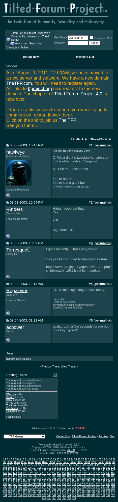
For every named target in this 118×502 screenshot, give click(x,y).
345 (74, 495)
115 (74, 467)
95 (95, 465)
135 (59, 470)
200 (39, 478)
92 (84, 465)
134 (54, 470)
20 (57, 459)
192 (113, 476)
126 (15, 470)
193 (5, 478)
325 (88, 492)
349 (93, 495)
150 (20, 473)
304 (98, 489)
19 (54, 459)
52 (57, 462)
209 (83, 478)
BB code (11, 394)
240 (10, 484)
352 (108, 495)
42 (22, 462)
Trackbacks (12, 405)
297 (64, 489)
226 (54, 481)
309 (10, 492)
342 (59, 495)
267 (29, 487)
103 (15, 467)
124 (5, 470)
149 (15, 473)
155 (44, 473)
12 (29, 459)
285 (5, 489)
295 (54, 489)
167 (103, 473)
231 (79, 481)
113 (64, 467)
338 (39, 495)
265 (20, 487)
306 (108, 489)
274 (64, 487)
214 (108, 478)
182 (64, 476)
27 (82, 459)
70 (7, 465)
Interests (33, 36)
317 (49, 492)
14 (37, 459)
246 (39, 484)
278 (83, 487)
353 (113, 495)
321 (69, 492)
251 (64, 484)
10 (22, 459)
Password (59, 43)
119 (93, 467)
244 (29, 484)
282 (103, 487)
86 (63, 465)
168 (108, 473)
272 (54, 487)
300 (79, 489)
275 (69, 487)
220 (24, 481)
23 (68, 459)
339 (44, 495)
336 (29, 495)
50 (50, 462)
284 (113, 487)
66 (106, 462)
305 (103, 489)
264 (15, 487)
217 (10, 481)
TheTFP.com (19, 83)
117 (83, 467)
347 (83, 495)
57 (74, 462)
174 (24, 476)
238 (113, 481)
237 (108, 481)
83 (53, 465)
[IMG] (9, 400)
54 (64, 462)
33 (103, 459)
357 (59, 498)
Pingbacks (12, 408)
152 (29, 473)
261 (113, 484)
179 (49, 476)
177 (39, 476)
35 (110, 459)
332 (10, 495)
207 (74, 478)
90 (77, 465)
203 (54, 478)
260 (108, 484)
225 (49, 481)
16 (44, 459)
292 (39, 489)
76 (28, 465)
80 (42, 465)
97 (102, 465)
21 (61, 459)
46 (36, 462)
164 (88, 473)
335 (24, 495)
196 (20, 478)
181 (59, 476)
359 (69, 498)
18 (50, 459)
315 (39, 492)
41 (18, 462)
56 (71, 462)
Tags (9, 353)
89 (74, 465)
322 (74, 492)
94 (91, 465)
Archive (103, 436)
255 (83, 484)
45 (32, 462)
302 (88, 489)
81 (46, 465)
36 (114, 459)
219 (20, 481)
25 (75, 459)
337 (34, 495)
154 (39, 473)
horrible (10, 358)
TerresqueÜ (18, 250)
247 (44, 484)
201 (44, 478)
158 (59, 473)
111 (54, 467)
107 (34, 467)
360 (74, 498)
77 (32, 465)
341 (54, 495)
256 (88, 484)
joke (18, 358)
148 (10, 473)
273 (59, 487)
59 (81, 462)
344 (69, 495)
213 (103, 478)
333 (15, 495)
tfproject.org (40, 88)
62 (92, 462)
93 (88, 465)
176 (34, 476)
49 (46, 462)
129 (29, 470)
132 (44, 470)
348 (88, 495)
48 (43, 462)
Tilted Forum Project (84, 436)
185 (79, 476)
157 (54, 473)
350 (98, 495)
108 (39, 467)
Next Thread (69, 366)
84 (56, 465)
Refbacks (11, 411)
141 (88, 470)
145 (108, 470)
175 (29, 476)
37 (4, 462)
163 (83, 473)
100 (113, 465)
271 (49, 487)
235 (98, 481)
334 (20, 495)
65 (102, 462)
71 (11, 465)
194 (10, 478)
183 (69, 476)
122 (108, 467)
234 (93, 481)
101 (5, 467)
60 (85, 462)
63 (95, 462)
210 (88, 478)
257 (93, 484)
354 (44, 498)
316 (44, 492)
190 (103, 476)
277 (79, 487)
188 (93, 476)
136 (64, 470)
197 (24, 478)
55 (67, 462)
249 (54, 484)
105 (24, 467)
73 (18, 465)
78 (35, 465)
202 (49, 478)
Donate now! (31, 56)
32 (100, 459)
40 (15, 462)
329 (108, 492)
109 (44, 467)
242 (20, 484)
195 (15, 478)
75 (25, 465)
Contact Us (63, 436)
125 (10, 470)
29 (89, 459)
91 (81, 465)
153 (34, 473)
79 (39, 465)
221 (29, 481)
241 (15, 484)
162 (79, 473)
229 (69, 481)
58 (78, 462)
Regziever (16, 290)
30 (93, 459)
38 (8, 462)
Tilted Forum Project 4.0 (78, 93)
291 (34, 489)
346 (79, 495)
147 (5, 473)
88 (70, 465)
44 (29, 462)
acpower (15, 327)
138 (74, 470)
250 (59, 484)
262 (5, 487)
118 (88, 467)
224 (44, 481)
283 (108, 487)
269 (39, 487)
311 (20, 492)
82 (49, 465)
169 (113, 473)
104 (20, 467)
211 (93, 478)
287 (15, 489)
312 (24, 492)
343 (64, 495)
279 (88, 487)
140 (83, 470)
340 (49, 495)
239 (5, 484)
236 (103, 481)
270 (44, 487)
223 (39, 481)
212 (98, 478)
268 (34, 487)
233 (88, 481)
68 (113, 462)
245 (34, 484)
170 (5, 476)
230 (74, 481)
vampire (26, 358)
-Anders (14, 209)
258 (98, 484)
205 (64, 478)
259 (103, 484)
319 (59, 492)
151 (24, 473)
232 (83, 481)
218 (15, 481)
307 (113, 489)
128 (24, 470)
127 (20, 470)
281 (98, 487)
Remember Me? (101, 38)
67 (109, 462)
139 (79, 470)
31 (96, 459)
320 (64, 492)
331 (5, 495)
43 (25, 462)
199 (34, 478)
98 (105, 465)
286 (10, 489)
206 (69, 478)
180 (54, 476)
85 (60, 465)
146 (113, 470)
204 (59, 478)
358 (64, 498)
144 (103, 470)
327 (98, 492)
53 (60, 462)
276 (74, 487)
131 (39, 470)
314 (34, 492)
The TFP (67, 120)
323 (79, 492)
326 (93, 492)
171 (10, 476)
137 (69, 470)
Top (112, 436)
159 (64, 473)
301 (83, 489)
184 (74, 476)
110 (49, 467)
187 (88, 476)
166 (98, 473)
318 (54, 492)
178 (44, 476)
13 (33, 459)
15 (40, 459)
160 (69, 473)
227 (59, 481)
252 (69, 484)
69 (4, 465)
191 (108, 476)
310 (15, 492)
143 (98, 470)
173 (20, 476)
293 (44, 489)
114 (69, 467)
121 (103, 467)
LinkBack (77, 139)
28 (86, 459)
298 (69, 489)
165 (93, 473)
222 (34, 481)
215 (113, 478)
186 (83, 476)
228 (64, 481)
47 (39, 462)
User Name (60, 37)
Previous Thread (51, 366)
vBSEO (71, 450)
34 (107, 459)
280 (93, 487)
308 (5, 492)
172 (15, 476)
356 (54, 498)
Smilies (10, 397)
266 (24, 487)
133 (49, 470)
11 (26, 459)
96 (98, 465)
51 (53, 462)
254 (79, 484)
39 (11, 462)
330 (113, 492)
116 (79, 467)
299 (74, 489)
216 (5, 481)
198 (29, 478)
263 (10, 487)
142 (93, 470)
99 (109, 465)
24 (72, 459)
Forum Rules (13, 416)
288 (20, 489)
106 (29, 467)
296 (59, 489)
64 (99, 462)
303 (93, 489)
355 (49, 498)
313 (29, 492)
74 (21, 465)
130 (34, 470)
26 (79, 459)
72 (14, 465)
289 (24, 489)
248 (49, 484)
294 (49, 489)
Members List (85, 56)
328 (103, 492)
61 (88, 462)
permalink (103, 145)
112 (59, 467)
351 (103, 495)
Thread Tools (99, 139)
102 (10, 467)
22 (65, 459)
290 (29, 489)
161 (74, 473)
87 (67, 465)
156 (49, 473)
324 (83, 492)
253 (74, 484)
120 (98, 467)
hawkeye (15, 152)
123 (113, 467)
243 (24, 484)
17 (47, 459)
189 (98, 476)
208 (79, 478)
